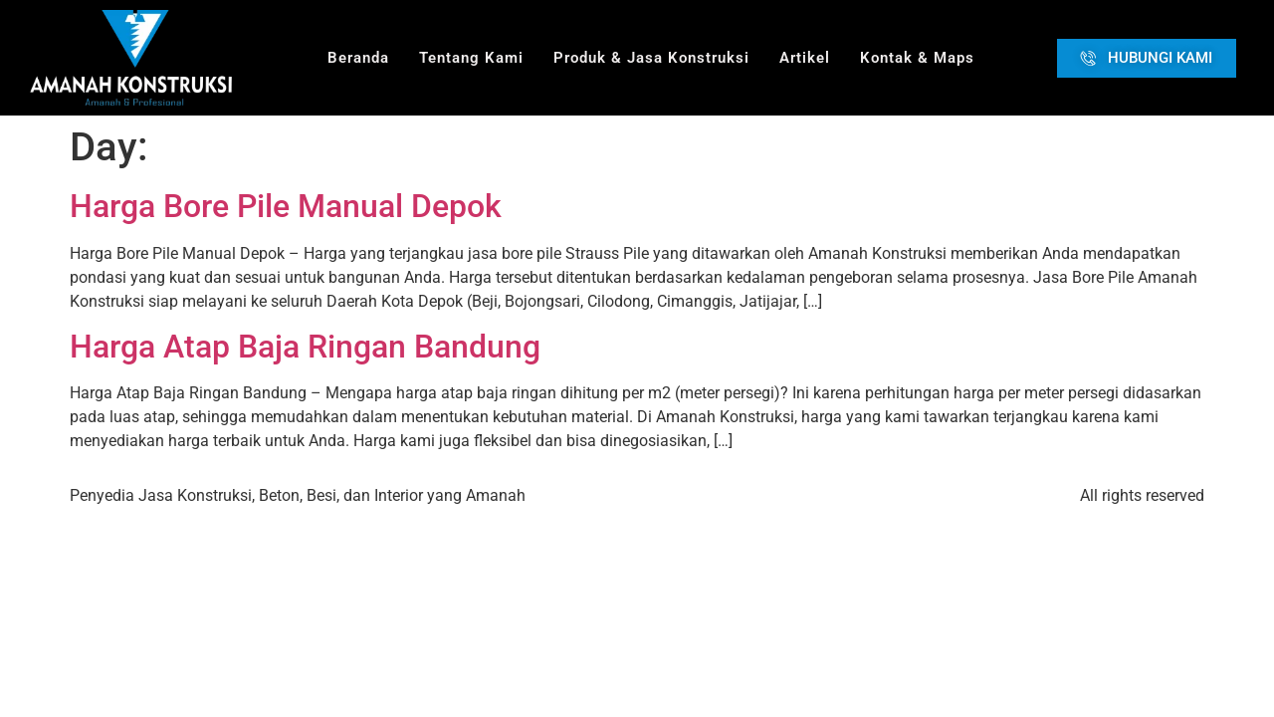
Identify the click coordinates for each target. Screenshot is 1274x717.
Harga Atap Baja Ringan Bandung (305, 346)
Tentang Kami (471, 58)
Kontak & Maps (917, 58)
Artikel (804, 58)
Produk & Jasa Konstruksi (651, 58)
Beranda (358, 58)
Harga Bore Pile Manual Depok (286, 206)
